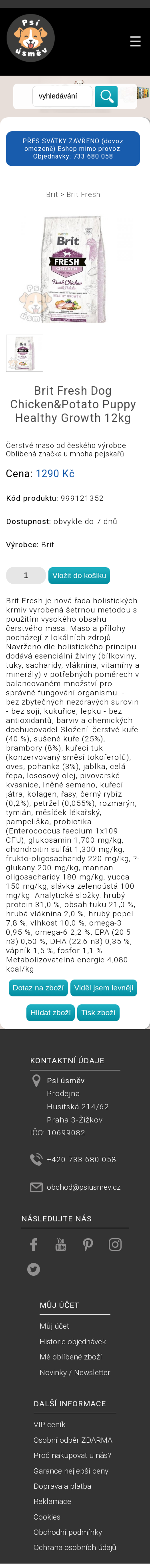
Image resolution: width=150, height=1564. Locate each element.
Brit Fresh (83, 194)
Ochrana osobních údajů (75, 1547)
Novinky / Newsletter (75, 1372)
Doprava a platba (62, 1486)
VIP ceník (50, 1424)
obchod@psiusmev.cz (83, 1187)
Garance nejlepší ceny (71, 1471)
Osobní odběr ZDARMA (73, 1440)
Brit (52, 194)
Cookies (47, 1517)
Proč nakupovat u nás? (72, 1455)
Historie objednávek (73, 1341)
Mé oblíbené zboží (71, 1356)
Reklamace (52, 1501)
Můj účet (54, 1326)
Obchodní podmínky (68, 1532)
